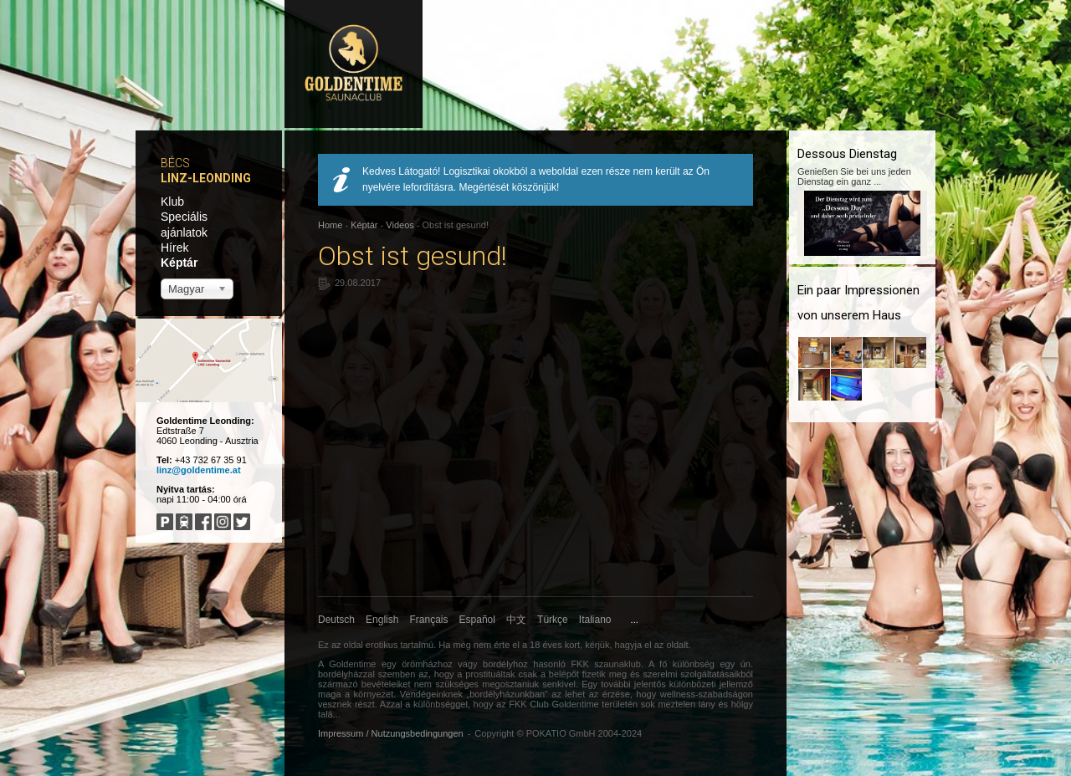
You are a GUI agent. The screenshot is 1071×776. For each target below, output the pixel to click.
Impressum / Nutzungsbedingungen (391, 733)
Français (429, 619)
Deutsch (336, 619)
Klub (172, 201)
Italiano (595, 619)
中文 (516, 619)
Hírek (174, 247)
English (382, 619)
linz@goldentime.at (198, 470)
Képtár (179, 262)
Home (330, 225)
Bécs (175, 163)
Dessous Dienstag (847, 153)
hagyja (628, 645)
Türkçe (552, 619)
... (634, 620)
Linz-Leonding (206, 178)
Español (477, 619)
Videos (399, 225)
